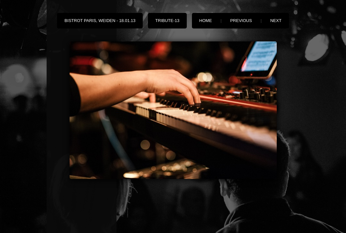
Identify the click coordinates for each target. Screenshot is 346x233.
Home (205, 20)
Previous (241, 20)
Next (276, 20)
